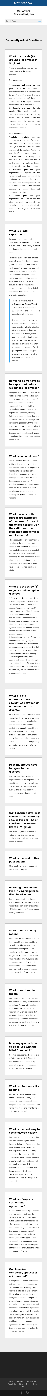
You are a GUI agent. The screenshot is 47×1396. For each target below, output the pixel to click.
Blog (35, 1384)
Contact (22, 1386)
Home (10, 1381)
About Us (12, 1384)
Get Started (31, 1381)
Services (19, 1381)
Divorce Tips (24, 1384)
